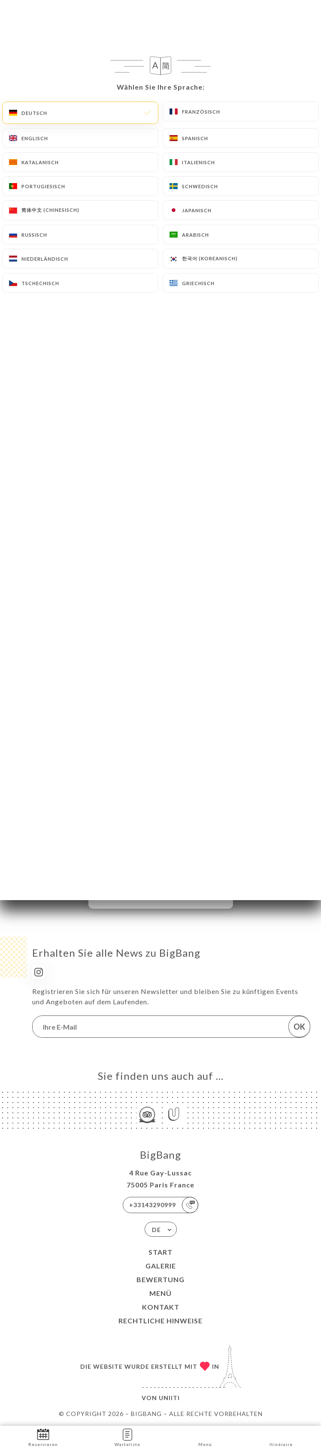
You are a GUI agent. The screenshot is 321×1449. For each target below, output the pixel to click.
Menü (160, 1293)
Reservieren (43, 1437)
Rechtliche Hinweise (160, 1320)
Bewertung (160, 1279)
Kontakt (160, 1307)
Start (160, 1252)
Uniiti (169, 1397)
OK (299, 1026)
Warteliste (127, 1437)
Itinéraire (281, 1437)
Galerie (160, 1266)
